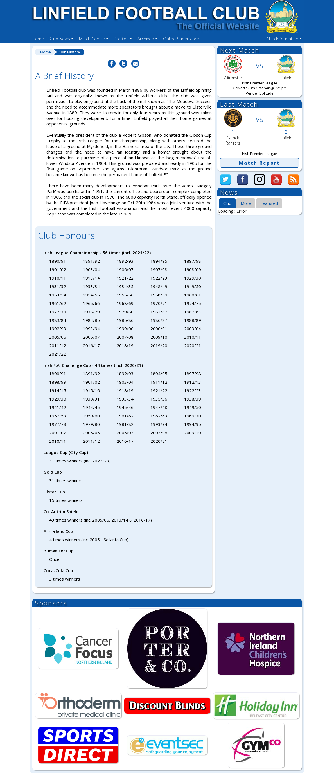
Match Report (259, 163)
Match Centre (92, 38)
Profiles (121, 38)
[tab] (227, 203)
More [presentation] (246, 203)
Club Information (282, 38)
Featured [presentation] (269, 203)
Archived (145, 38)
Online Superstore (181, 38)
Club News (60, 38)
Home (38, 38)
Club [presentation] (227, 203)
